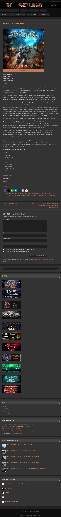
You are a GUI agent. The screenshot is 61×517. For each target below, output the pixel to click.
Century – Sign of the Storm (10, 203)
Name (4, 233)
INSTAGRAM (6, 185)
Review (52, 195)
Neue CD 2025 (51, 193)
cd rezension (17, 193)
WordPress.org (5, 413)
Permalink (32, 197)
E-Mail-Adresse (6, 238)
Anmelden (4, 406)
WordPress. (38, 515)
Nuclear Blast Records (24, 195)
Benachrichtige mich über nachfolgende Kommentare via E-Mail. (20, 249)
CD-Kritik (22, 193)
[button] (5, 190)
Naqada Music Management (11, 501)
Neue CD (46, 193)
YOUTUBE (5, 186)
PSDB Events (7, 492)
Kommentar (6, 219)
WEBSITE (5, 181)
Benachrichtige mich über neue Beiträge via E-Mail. (17, 251)
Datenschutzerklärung (54, 1)
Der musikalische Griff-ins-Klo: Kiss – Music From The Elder (20, 424)
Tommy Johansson (7, 197)
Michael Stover (5, 428)
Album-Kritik (11, 193)
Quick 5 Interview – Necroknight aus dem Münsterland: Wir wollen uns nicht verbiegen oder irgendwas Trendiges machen (45, 205)
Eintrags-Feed (5, 408)
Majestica (42, 193)
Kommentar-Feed (6, 410)
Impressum (44, 1)
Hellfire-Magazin (36, 193)
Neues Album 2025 (15, 195)
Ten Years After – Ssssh (16, 433)
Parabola (31, 515)
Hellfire (30, 193)
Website (5, 244)
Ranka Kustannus (8, 497)
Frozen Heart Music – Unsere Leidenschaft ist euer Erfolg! (17, 483)
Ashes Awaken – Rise (15, 428)
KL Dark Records (8, 488)
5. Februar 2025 (8, 26)
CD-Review (26, 193)
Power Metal (43, 195)
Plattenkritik (37, 195)
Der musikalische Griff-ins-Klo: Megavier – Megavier (18, 426)
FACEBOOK (5, 183)
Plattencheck (16, 26)
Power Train (48, 195)
